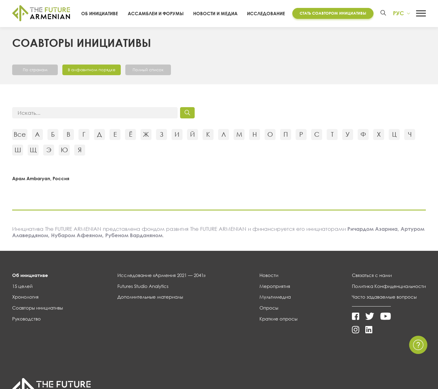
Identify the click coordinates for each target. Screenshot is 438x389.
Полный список (148, 69)
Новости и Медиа (215, 13)
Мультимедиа (275, 297)
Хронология (25, 297)
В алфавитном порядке (91, 69)
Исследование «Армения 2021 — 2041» (161, 275)
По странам (35, 69)
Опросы (268, 307)
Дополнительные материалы (150, 297)
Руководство (26, 318)
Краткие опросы (278, 318)
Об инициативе (99, 13)
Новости (268, 275)
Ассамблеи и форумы (156, 13)
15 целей (22, 286)
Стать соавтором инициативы (333, 13)
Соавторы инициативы (37, 307)
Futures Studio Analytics (143, 286)
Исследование (266, 13)
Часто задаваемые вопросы (384, 297)
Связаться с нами (372, 275)
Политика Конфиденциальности (389, 286)
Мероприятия (274, 286)
